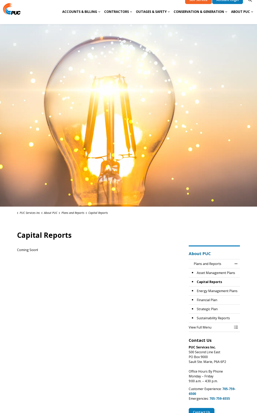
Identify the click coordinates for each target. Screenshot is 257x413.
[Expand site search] (250, 6)
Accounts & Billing (79, 18)
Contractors (116, 18)
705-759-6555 (219, 398)
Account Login (227, 6)
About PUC (240, 18)
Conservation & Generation (199, 18)
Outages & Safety (151, 18)
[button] (210, 327)
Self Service (198, 6)
